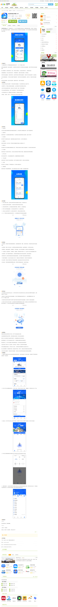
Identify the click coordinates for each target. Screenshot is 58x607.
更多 (36, 557)
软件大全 (21, 7)
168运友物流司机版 (46, 22)
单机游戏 (11, 7)
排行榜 (46, 7)
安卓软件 (10, 10)
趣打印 (43, 40)
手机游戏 (6, 7)
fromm (42, 38)
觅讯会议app (43, 36)
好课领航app (43, 46)
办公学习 (14, 10)
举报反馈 (36, 576)
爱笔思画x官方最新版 (45, 44)
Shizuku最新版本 (44, 34)
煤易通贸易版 (8, 570)
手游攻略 (31, 7)
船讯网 (44, 15)
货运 (12, 18)
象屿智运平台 (32, 570)
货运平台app (18, 557)
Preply (42, 48)
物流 (15, 18)
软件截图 (9, 25)
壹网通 (44, 19)
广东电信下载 (13, 589)
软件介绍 (4, 25)
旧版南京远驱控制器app (45, 42)
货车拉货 (18, 18)
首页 (2, 7)
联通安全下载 (13, 583)
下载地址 (18, 25)
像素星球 (43, 50)
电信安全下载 (5, 583)
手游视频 (36, 7)
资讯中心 (26, 7)
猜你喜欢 (14, 25)
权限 (33, 576)
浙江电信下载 (5, 589)
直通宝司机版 (20, 570)
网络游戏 (16, 7)
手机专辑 (41, 7)
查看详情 (48, 31)
